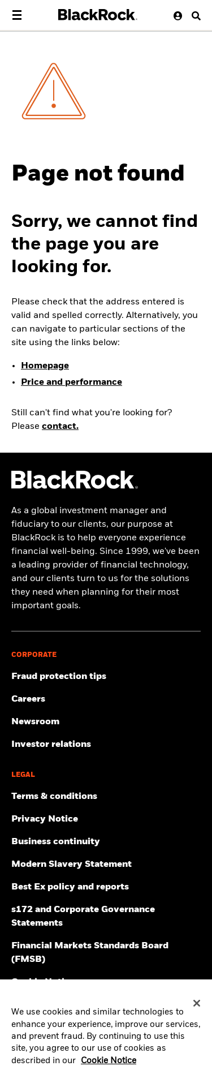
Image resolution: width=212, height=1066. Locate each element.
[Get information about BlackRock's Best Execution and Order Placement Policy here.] (106, 887)
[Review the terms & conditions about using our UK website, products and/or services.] (106, 796)
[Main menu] (17, 15)
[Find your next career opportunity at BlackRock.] (106, 699)
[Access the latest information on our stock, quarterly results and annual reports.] (106, 744)
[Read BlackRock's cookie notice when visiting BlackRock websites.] (106, 982)
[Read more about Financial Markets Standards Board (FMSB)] (106, 952)
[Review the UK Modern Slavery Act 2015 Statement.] (106, 864)
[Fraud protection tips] (106, 677)
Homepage (45, 366)
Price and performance (71, 382)
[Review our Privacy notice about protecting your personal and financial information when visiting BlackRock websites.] (106, 819)
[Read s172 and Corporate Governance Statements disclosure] (106, 916)
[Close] (196, 1007)
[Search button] (192, 15)
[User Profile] (175, 15)
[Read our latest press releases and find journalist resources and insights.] (106, 722)
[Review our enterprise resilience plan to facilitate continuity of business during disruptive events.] (106, 842)
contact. (60, 426)
